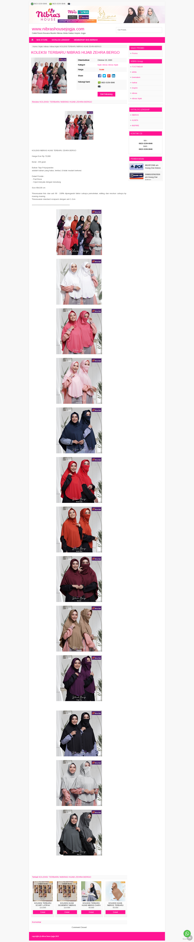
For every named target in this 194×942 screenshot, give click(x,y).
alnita (134, 72)
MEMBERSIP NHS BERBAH (86, 40)
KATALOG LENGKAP (61, 40)
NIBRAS (135, 115)
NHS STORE (41, 40)
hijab (40, 47)
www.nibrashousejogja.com (58, 28)
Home (35, 47)
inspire (134, 88)
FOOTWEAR (137, 67)
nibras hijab (54, 47)
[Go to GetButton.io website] (187, 939)
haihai (134, 82)
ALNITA (135, 120)
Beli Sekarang (106, 94)
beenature (136, 77)
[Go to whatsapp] (187, 933)
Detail (42, 912)
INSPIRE (135, 125)
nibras (46, 47)
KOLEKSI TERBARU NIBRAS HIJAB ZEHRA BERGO (75, 52)
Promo (135, 53)
